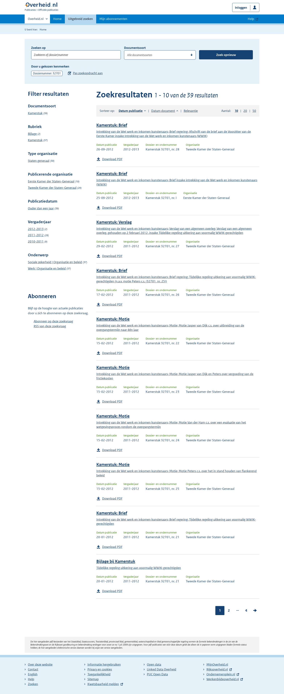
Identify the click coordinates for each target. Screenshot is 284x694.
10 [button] (236, 111)
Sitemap (93, 679)
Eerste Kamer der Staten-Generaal (51, 181)
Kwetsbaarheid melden (103, 684)
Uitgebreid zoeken (80, 19)
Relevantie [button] (191, 111)
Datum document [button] (163, 111)
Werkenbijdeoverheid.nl (222, 679)
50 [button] (254, 111)
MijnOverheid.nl (217, 664)
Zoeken (33, 684)
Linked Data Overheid (161, 669)
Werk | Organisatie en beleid (47, 268)
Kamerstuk (35, 113)
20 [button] (245, 111)
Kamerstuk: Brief (111, 125)
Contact (33, 669)
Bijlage (32, 134)
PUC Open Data (157, 674)
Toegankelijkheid (98, 674)
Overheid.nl (35, 19)
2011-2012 (36, 235)
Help (31, 679)
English (32, 674)
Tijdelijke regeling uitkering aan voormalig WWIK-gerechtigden (138, 568)
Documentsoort (135, 47)
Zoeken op (38, 47)
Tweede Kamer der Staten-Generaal (52, 188)
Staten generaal (38, 161)
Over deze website (40, 664)
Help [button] (251, 19)
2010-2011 (36, 241)
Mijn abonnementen (113, 19)
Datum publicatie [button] (131, 111)
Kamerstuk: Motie (113, 319)
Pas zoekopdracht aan (88, 73)
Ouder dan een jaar (41, 208)
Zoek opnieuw (226, 55)
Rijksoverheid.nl (217, 669)
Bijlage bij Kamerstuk (115, 561)
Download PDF (112, 159)
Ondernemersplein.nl (220, 674)
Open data (154, 664)
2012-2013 (36, 229)
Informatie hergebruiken (104, 664)
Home (57, 19)
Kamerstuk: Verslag (114, 222)
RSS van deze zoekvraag (50, 326)
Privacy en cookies (99, 669)
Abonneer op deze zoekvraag (53, 321)
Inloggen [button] (241, 8)
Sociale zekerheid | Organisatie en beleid (55, 262)
